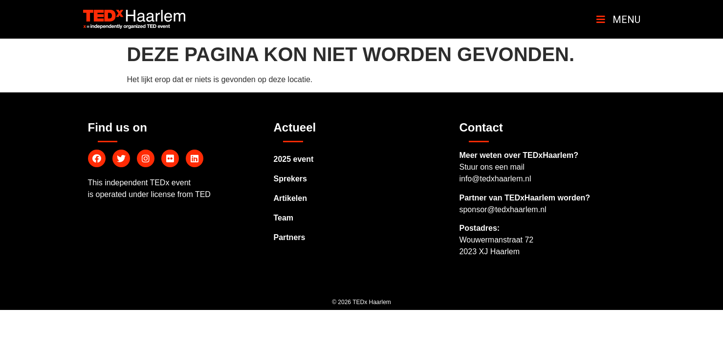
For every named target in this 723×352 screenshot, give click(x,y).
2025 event (293, 159)
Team (283, 218)
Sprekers (290, 179)
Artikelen (290, 198)
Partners (289, 237)
